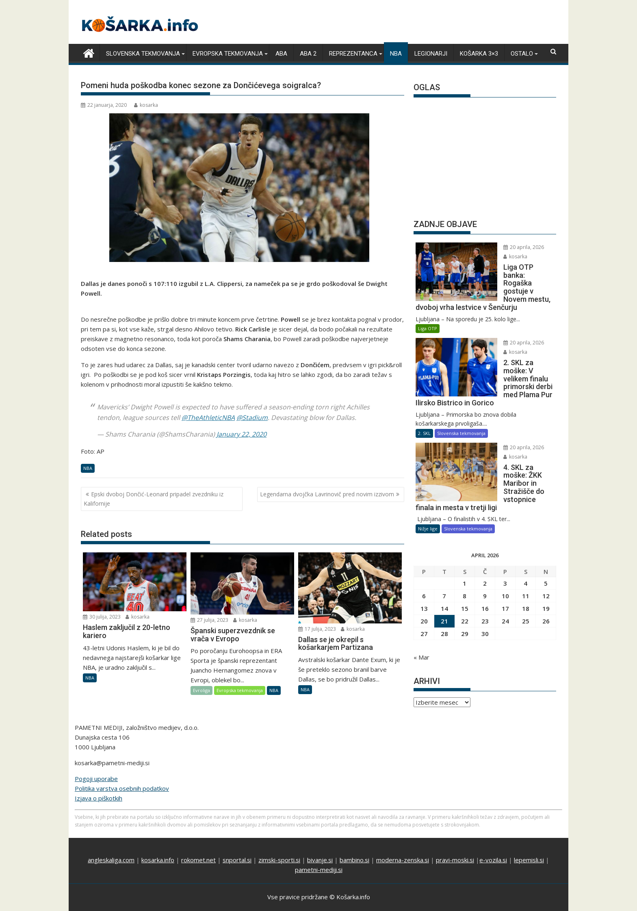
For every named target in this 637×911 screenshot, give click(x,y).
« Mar (421, 608)
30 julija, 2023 (102, 616)
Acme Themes (398, 894)
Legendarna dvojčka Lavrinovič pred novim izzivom (327, 494)
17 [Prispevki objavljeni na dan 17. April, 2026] (505, 560)
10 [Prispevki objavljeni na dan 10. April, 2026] (505, 547)
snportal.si (237, 841)
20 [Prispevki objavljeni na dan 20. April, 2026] (424, 572)
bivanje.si (320, 841)
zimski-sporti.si (279, 841)
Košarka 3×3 (479, 53)
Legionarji (430, 53)
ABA (281, 53)
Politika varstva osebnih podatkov (122, 769)
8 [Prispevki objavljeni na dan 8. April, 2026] (464, 547)
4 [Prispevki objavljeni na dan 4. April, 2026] (525, 534)
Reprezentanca (353, 53)
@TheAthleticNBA (208, 416)
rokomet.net (198, 841)
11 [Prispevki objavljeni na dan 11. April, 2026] (525, 547)
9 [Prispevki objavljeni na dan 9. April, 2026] (485, 547)
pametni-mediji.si (318, 850)
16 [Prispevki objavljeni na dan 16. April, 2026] (485, 560)
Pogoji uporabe (96, 759)
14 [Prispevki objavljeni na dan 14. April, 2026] (444, 560)
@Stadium (252, 416)
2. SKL (424, 400)
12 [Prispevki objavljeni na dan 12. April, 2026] (546, 547)
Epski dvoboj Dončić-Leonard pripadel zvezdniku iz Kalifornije (153, 498)
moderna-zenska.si (402, 841)
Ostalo (522, 53)
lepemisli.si (529, 841)
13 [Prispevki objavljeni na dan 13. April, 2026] (424, 560)
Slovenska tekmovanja (143, 53)
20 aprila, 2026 (501, 246)
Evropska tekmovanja (228, 53)
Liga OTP (427, 312)
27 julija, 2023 (209, 619)
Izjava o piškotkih (98, 779)
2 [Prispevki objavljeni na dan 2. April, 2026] (485, 534)
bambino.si (354, 841)
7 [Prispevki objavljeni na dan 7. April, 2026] (444, 547)
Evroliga (201, 690)
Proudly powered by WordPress (264, 894)
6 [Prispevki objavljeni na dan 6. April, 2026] (424, 547)
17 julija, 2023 (317, 628)
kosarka (146, 104)
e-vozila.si (493, 841)
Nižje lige (428, 480)
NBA (396, 53)
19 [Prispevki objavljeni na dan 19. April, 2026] (546, 560)
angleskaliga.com (111, 841)
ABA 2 (308, 53)
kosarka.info (157, 841)
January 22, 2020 (241, 433)
